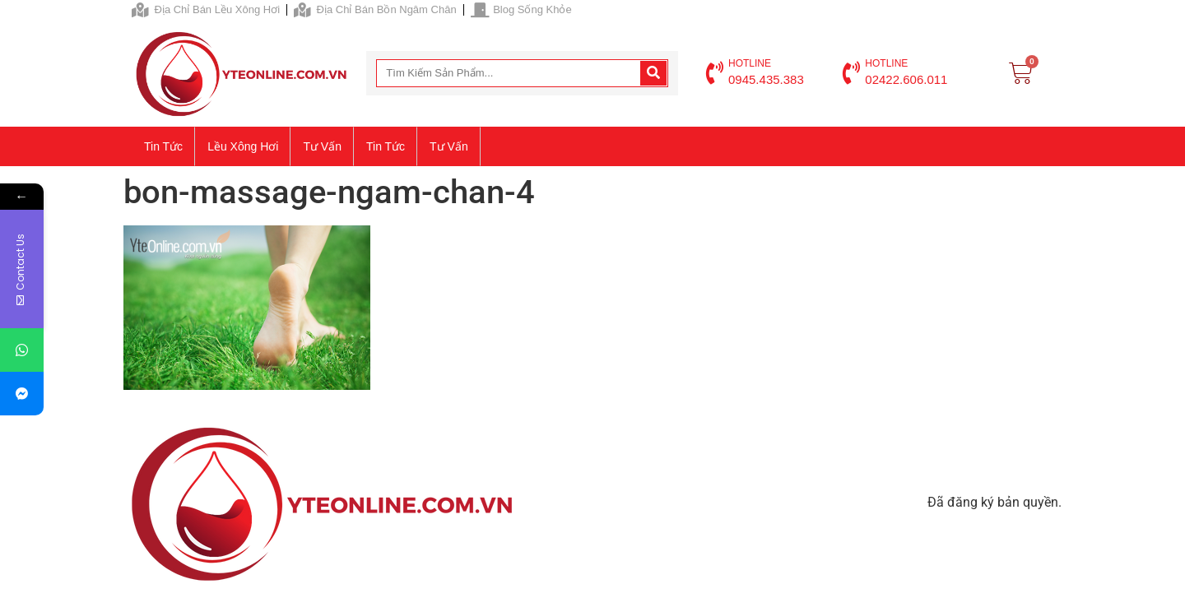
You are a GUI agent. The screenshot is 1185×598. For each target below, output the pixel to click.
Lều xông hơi (242, 146)
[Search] (653, 73)
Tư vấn (322, 146)
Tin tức (163, 146)
